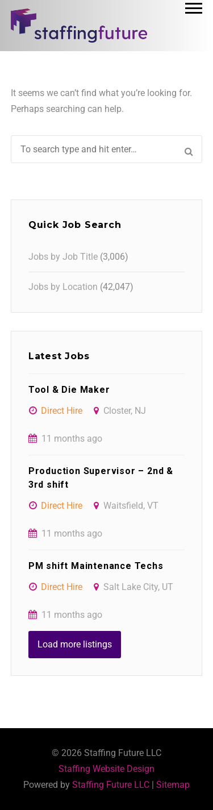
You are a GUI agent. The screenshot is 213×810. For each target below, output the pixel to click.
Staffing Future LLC (110, 784)
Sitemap (173, 784)
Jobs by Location (63, 286)
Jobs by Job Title (63, 256)
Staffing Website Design (106, 768)
